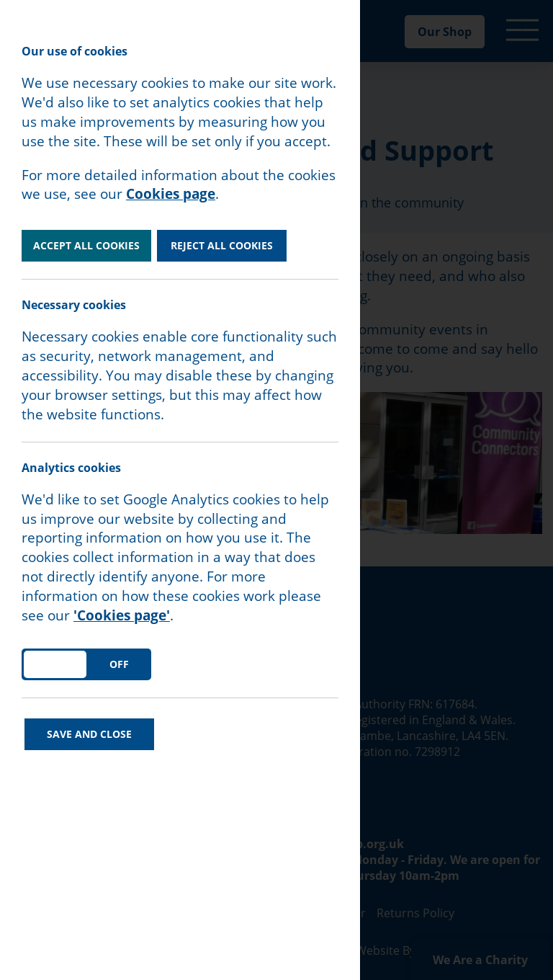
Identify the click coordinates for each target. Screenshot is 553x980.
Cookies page (170, 193)
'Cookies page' (121, 615)
